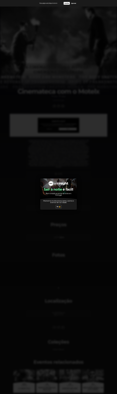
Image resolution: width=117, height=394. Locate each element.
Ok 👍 (59, 206)
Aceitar (66, 3)
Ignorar (73, 3)
